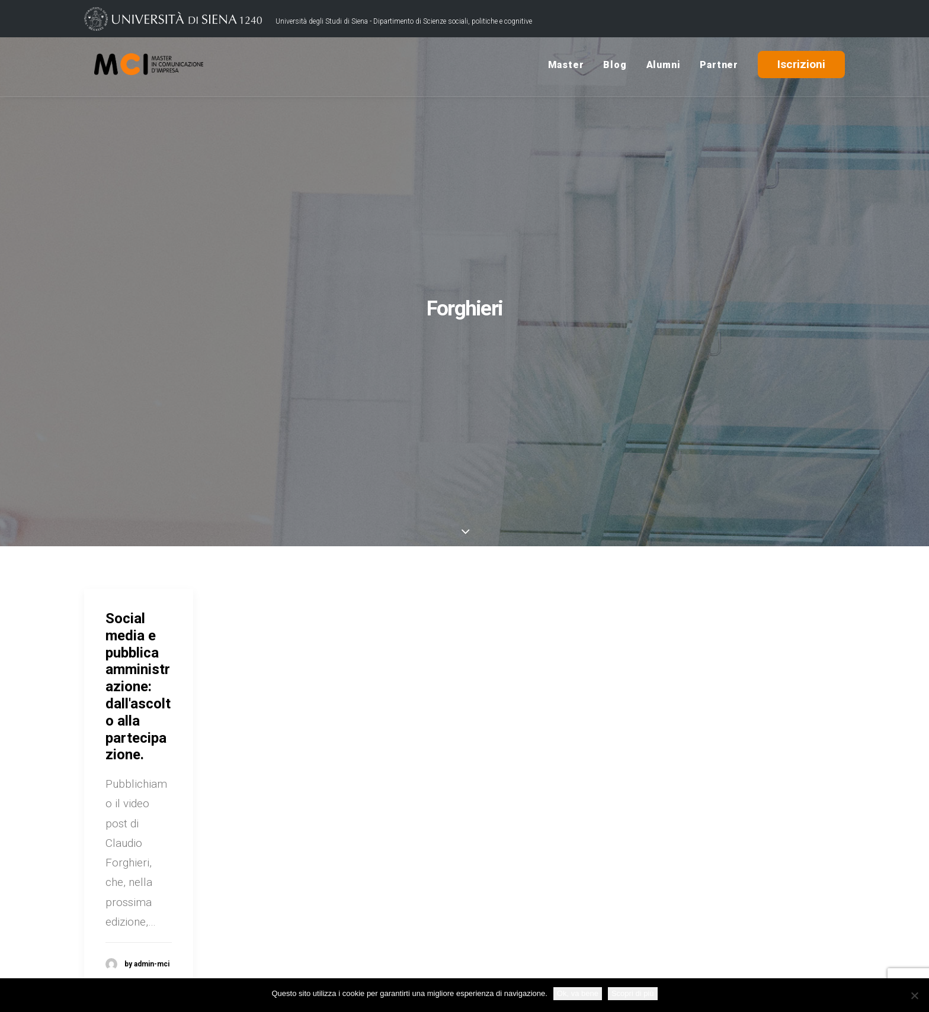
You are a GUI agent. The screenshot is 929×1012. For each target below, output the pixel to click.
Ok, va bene (577, 993)
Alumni (663, 67)
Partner (719, 67)
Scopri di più (632, 993)
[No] (914, 995)
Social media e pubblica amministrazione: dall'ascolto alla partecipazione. (138, 686)
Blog (614, 67)
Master (566, 67)
